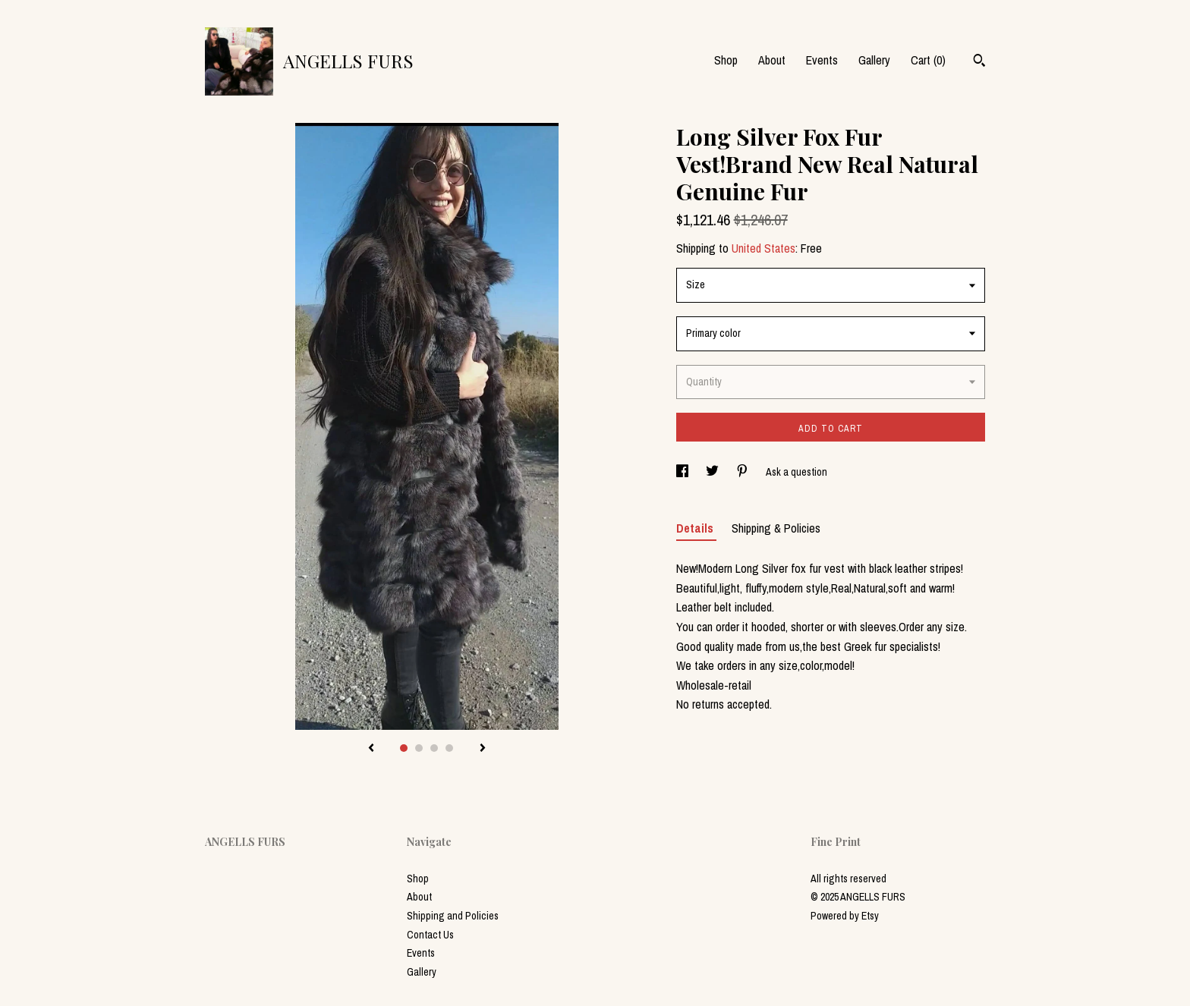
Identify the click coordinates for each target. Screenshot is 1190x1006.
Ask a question (796, 472)
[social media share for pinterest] (743, 472)
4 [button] (449, 748)
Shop (726, 60)
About (771, 60)
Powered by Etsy (845, 916)
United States (763, 248)
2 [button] (419, 748)
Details (696, 528)
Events (822, 60)
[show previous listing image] (371, 748)
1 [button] (404, 748)
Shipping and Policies (453, 916)
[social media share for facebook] (683, 472)
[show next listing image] (482, 748)
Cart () (928, 60)
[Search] (979, 62)
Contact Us (430, 935)
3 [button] (434, 748)
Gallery (874, 60)
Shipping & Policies (776, 528)
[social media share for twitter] (713, 472)
